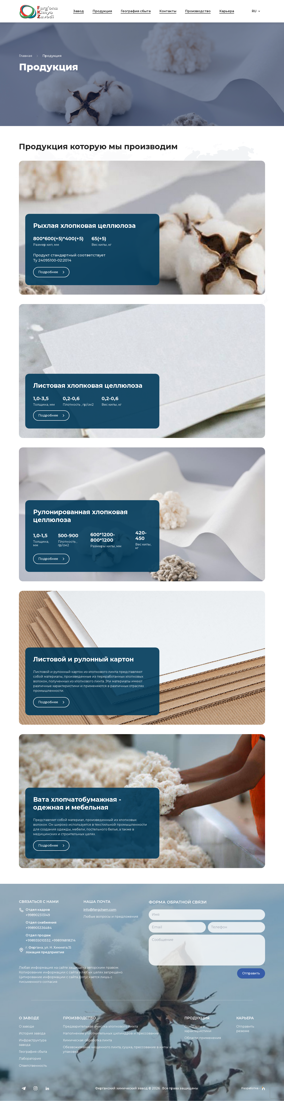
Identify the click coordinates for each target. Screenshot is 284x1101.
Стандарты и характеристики (216, 1029)
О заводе (7, 1026)
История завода (13, 1033)
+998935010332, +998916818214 (32, 940)
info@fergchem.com (81, 910)
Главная (25, 56)
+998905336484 (20, 928)
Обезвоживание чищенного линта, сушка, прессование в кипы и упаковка (98, 1049)
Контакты (167, 11)
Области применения (221, 1038)
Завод (78, 11)
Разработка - (253, 1088)
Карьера (226, 11)
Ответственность (14, 1066)
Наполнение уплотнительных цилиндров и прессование (92, 1033)
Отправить (268, 973)
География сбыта (136, 11)
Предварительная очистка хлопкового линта (81, 1026)
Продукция (102, 11)
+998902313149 (19, 915)
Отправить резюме (264, 1029)
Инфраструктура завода (14, 1042)
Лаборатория (11, 1058)
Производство (198, 11)
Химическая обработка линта (68, 1040)
